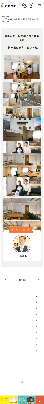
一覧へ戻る (22, 280)
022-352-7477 (22, 371)
